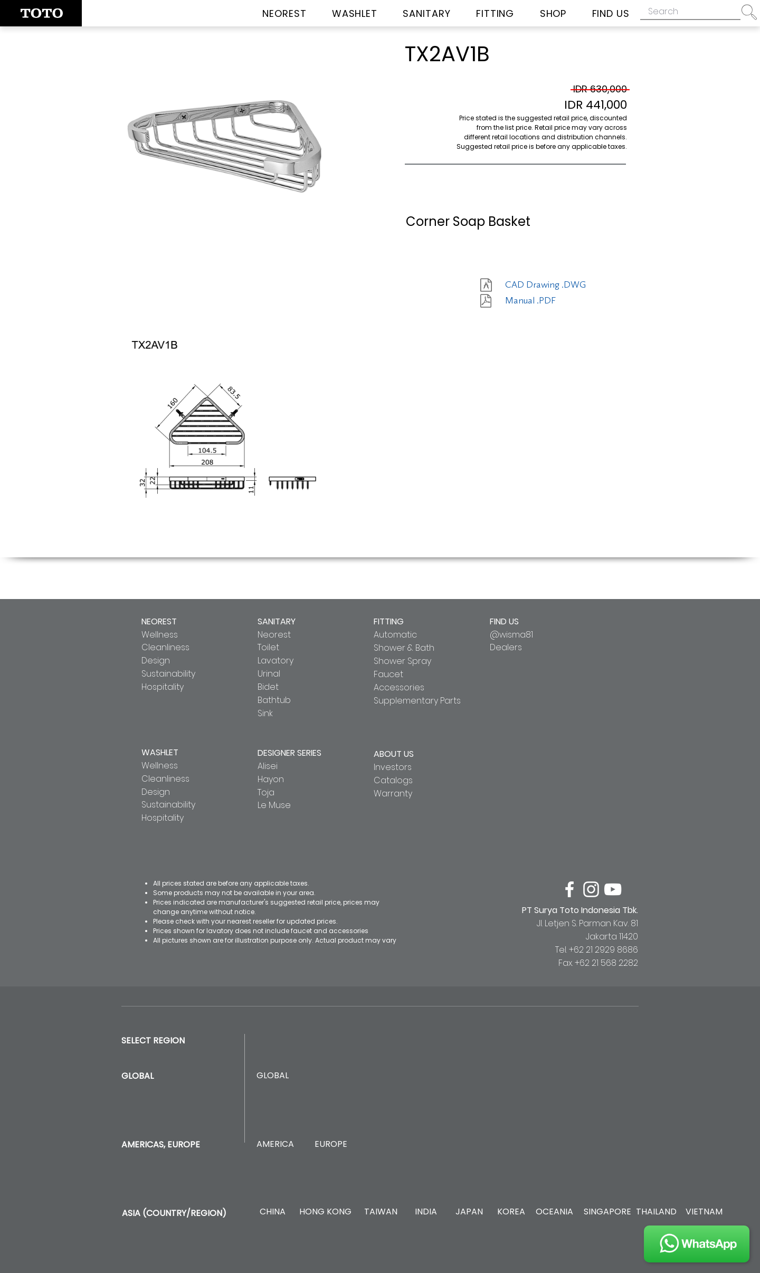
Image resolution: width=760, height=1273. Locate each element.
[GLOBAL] (272, 1075)
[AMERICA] (275, 1144)
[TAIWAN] (380, 1212)
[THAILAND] (656, 1212)
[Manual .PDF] (542, 301)
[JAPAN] (469, 1212)
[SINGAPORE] (607, 1212)
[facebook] (569, 889)
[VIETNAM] (704, 1212)
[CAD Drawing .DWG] (545, 285)
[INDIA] (425, 1212)
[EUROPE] (330, 1144)
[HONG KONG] (325, 1212)
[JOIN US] (696, 1244)
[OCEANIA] (554, 1212)
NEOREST (159, 621)
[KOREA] (511, 1212)
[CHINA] (272, 1212)
